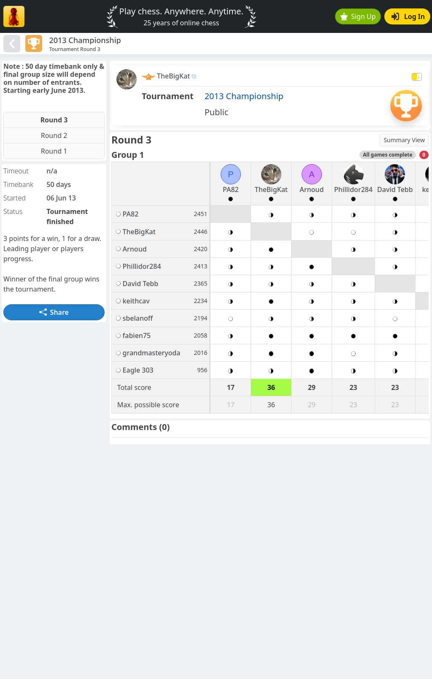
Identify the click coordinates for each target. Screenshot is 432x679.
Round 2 (54, 135)
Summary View (404, 140)
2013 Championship (244, 96)
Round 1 (54, 151)
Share (54, 312)
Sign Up (358, 16)
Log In (408, 16)
